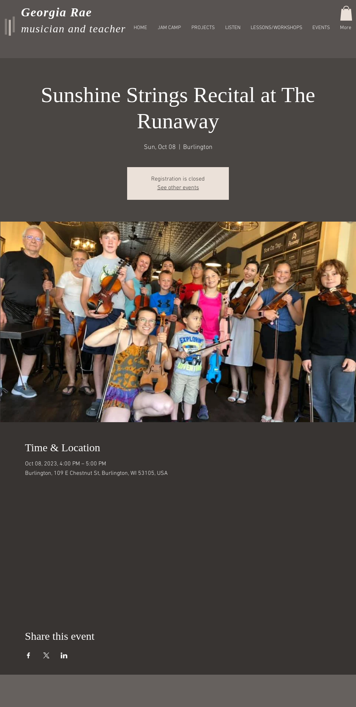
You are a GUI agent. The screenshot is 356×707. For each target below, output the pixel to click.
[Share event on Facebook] (28, 655)
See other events (178, 187)
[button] (346, 13)
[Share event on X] (46, 655)
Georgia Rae (56, 12)
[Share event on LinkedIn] (64, 655)
